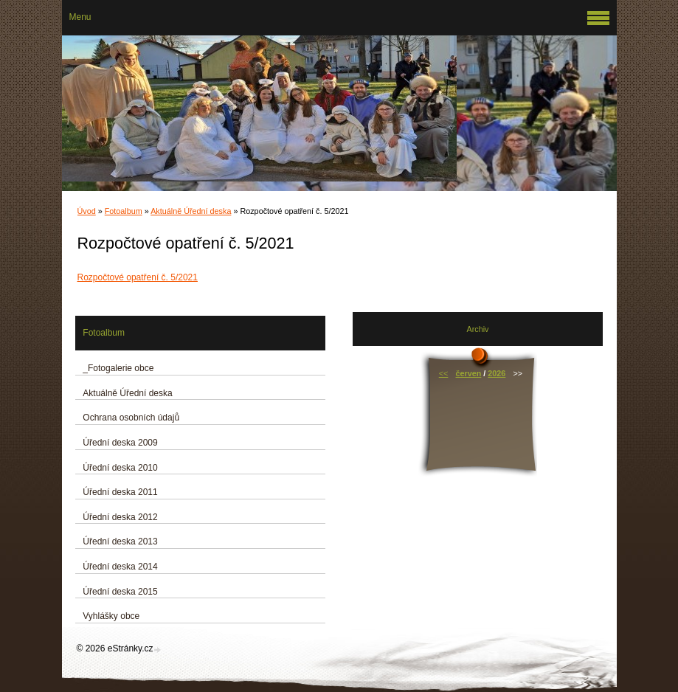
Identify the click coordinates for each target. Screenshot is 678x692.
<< (444, 373)
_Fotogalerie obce (118, 368)
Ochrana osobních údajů (131, 417)
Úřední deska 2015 (120, 592)
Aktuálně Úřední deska (191, 211)
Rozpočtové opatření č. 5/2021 (137, 277)
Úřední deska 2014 (120, 566)
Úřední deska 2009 (120, 442)
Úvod (86, 211)
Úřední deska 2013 (120, 541)
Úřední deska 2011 (120, 492)
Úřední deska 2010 (120, 468)
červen (469, 373)
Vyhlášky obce (111, 616)
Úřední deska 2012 (120, 517)
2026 (496, 373)
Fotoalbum (123, 211)
